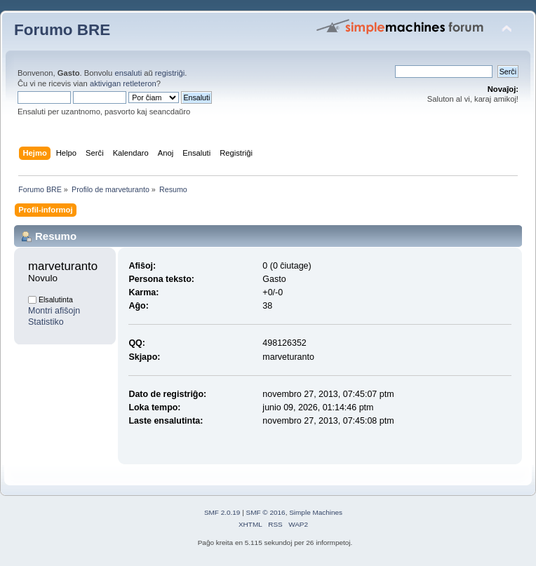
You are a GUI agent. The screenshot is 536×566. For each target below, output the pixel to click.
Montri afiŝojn (54, 311)
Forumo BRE (62, 30)
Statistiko (46, 322)
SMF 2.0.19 (222, 512)
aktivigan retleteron (123, 83)
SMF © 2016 (266, 512)
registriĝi (170, 73)
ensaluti (128, 73)
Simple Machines (315, 512)
